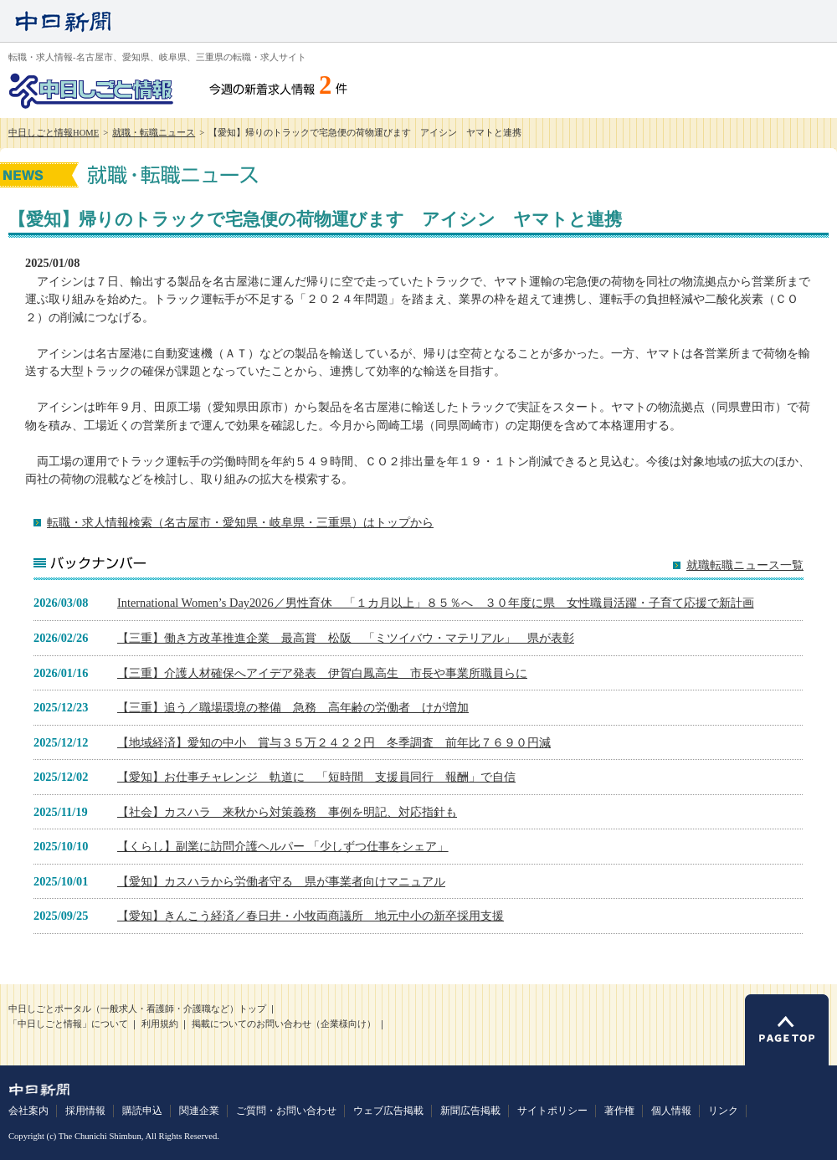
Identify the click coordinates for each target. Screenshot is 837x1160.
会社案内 (28, 1110)
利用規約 (159, 1024)
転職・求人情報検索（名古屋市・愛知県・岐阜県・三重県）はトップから (240, 522)
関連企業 (199, 1110)
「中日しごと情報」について (68, 1024)
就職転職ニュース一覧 (745, 565)
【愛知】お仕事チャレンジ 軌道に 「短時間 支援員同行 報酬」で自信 (316, 776)
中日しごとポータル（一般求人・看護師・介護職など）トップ (137, 1009)
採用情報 (85, 1110)
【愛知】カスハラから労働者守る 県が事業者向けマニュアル (281, 881)
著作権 (619, 1110)
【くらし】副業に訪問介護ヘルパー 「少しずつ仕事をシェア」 (283, 846)
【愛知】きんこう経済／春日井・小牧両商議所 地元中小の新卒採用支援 (310, 915)
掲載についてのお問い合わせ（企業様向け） (284, 1024)
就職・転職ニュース (153, 132)
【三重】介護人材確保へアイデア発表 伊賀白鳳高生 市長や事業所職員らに (322, 673)
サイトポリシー (552, 1110)
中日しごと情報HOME (53, 132)
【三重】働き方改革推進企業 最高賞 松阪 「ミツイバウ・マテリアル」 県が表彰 (345, 637)
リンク (723, 1110)
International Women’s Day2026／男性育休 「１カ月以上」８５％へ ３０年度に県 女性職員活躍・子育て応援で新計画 (435, 602)
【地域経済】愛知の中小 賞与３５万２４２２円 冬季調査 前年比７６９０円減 (334, 742)
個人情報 (671, 1110)
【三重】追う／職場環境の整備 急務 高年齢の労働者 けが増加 (293, 707)
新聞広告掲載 (470, 1110)
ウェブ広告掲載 (388, 1110)
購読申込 (142, 1110)
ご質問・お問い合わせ (286, 1110)
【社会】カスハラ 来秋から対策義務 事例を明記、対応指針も (287, 812)
